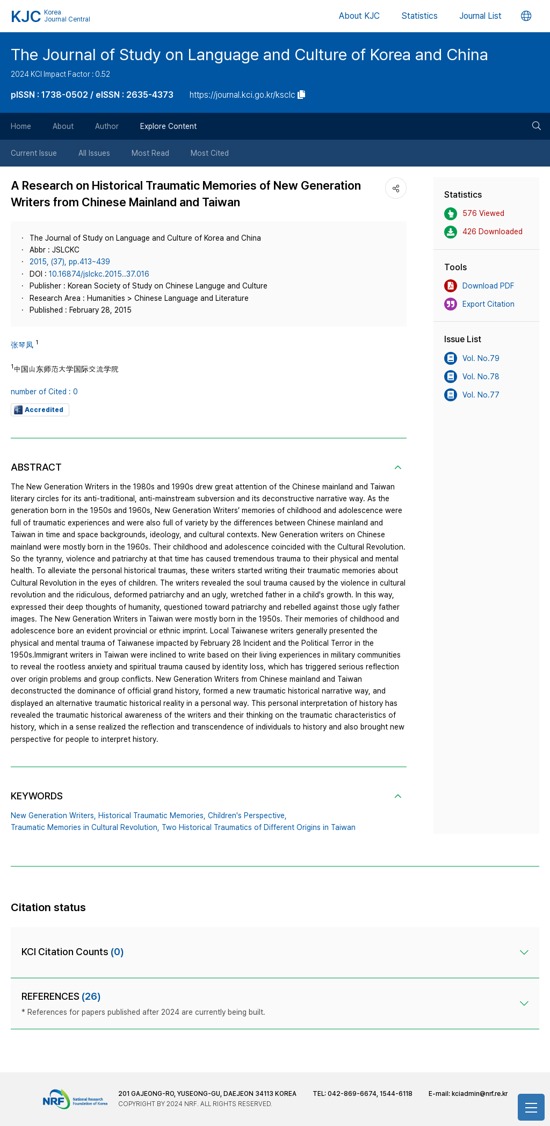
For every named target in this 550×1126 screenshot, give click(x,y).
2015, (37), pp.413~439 (70, 261)
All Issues (94, 153)
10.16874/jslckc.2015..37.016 (99, 274)
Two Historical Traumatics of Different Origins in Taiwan (259, 827)
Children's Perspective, (247, 815)
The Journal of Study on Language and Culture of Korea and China (249, 54)
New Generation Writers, (53, 815)
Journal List (480, 16)
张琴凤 (22, 345)
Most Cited (210, 153)
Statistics (419, 16)
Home (21, 126)
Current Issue (34, 153)
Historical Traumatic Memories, (152, 815)
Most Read (150, 153)
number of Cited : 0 (44, 391)
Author (107, 126)
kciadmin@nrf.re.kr (480, 1094)
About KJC (359, 16)
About (63, 126)
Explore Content (168, 126)
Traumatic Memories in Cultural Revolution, (85, 827)
